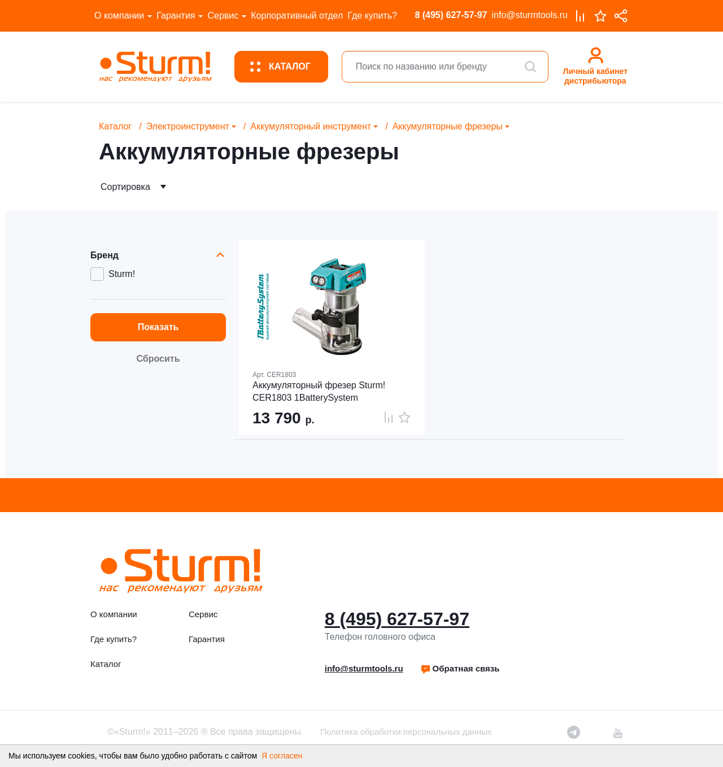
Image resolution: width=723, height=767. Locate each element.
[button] (460, 668)
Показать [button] (158, 327)
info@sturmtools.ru (529, 15)
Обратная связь (460, 668)
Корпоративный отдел (297, 15)
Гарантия (175, 15)
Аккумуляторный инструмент (310, 126)
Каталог (115, 126)
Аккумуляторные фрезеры (448, 126)
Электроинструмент (187, 126)
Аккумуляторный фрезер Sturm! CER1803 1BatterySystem (318, 391)
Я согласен (282, 755)
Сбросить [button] (158, 358)
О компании (119, 15)
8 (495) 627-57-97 (451, 15)
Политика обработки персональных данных (405, 731)
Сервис (222, 15)
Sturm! (121, 274)
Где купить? (372, 15)
